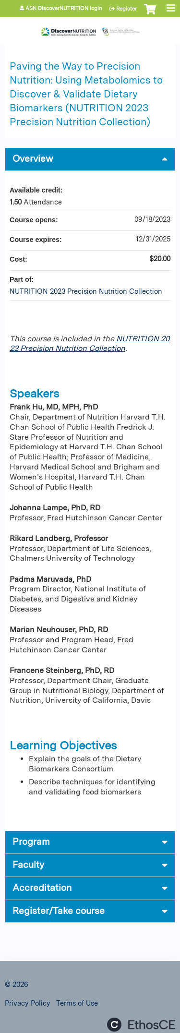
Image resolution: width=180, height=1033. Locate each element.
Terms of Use (77, 1003)
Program (31, 841)
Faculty (28, 864)
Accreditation (42, 887)
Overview (32, 158)
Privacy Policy (27, 1003)
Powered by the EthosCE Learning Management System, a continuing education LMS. (141, 1025)
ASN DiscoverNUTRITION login (63, 8)
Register (126, 9)
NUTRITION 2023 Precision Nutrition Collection (89, 343)
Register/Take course (58, 910)
